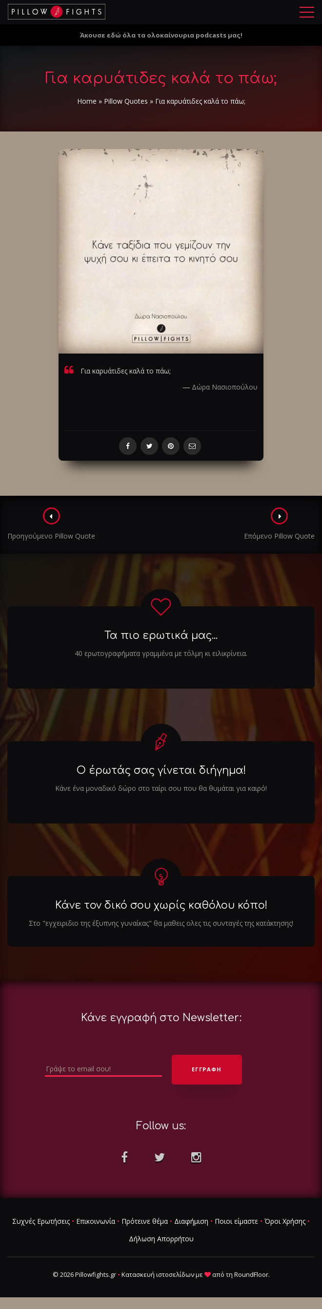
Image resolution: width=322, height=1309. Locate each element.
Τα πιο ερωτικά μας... (161, 635)
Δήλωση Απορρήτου (161, 1238)
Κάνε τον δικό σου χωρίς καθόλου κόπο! (161, 905)
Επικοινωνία (95, 1221)
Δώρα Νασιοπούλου (225, 387)
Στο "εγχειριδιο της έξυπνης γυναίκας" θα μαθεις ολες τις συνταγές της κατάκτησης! (161, 923)
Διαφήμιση (191, 1221)
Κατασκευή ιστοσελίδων (157, 1274)
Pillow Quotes (126, 101)
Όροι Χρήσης (284, 1221)
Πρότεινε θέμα (144, 1221)
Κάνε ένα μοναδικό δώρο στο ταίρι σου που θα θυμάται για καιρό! (161, 788)
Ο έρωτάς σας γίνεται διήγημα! (161, 770)
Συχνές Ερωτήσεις (41, 1221)
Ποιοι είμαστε (236, 1221)
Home (87, 101)
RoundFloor (251, 1274)
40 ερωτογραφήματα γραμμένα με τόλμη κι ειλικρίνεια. (161, 653)
